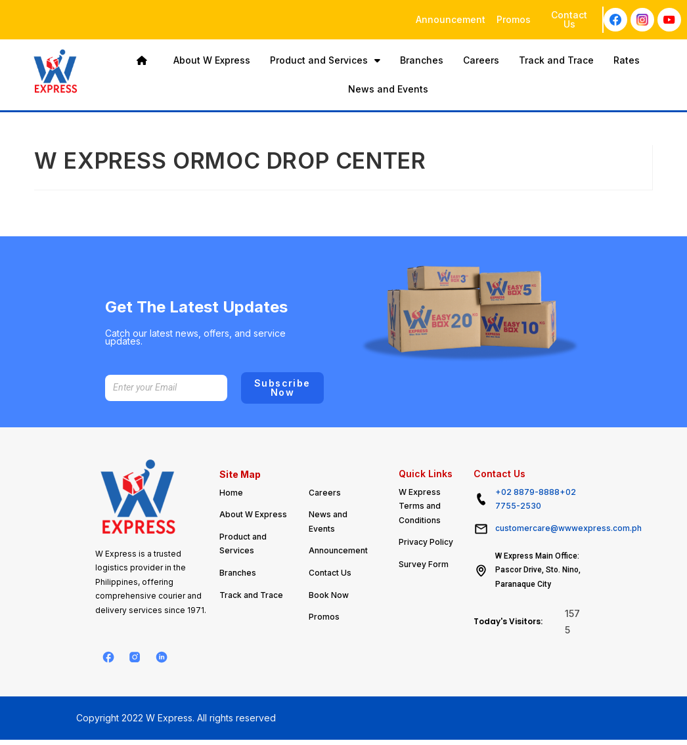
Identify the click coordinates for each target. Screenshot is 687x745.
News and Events (388, 89)
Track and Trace (556, 60)
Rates (626, 60)
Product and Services (325, 60)
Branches (421, 60)
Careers (481, 60)
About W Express (211, 60)
